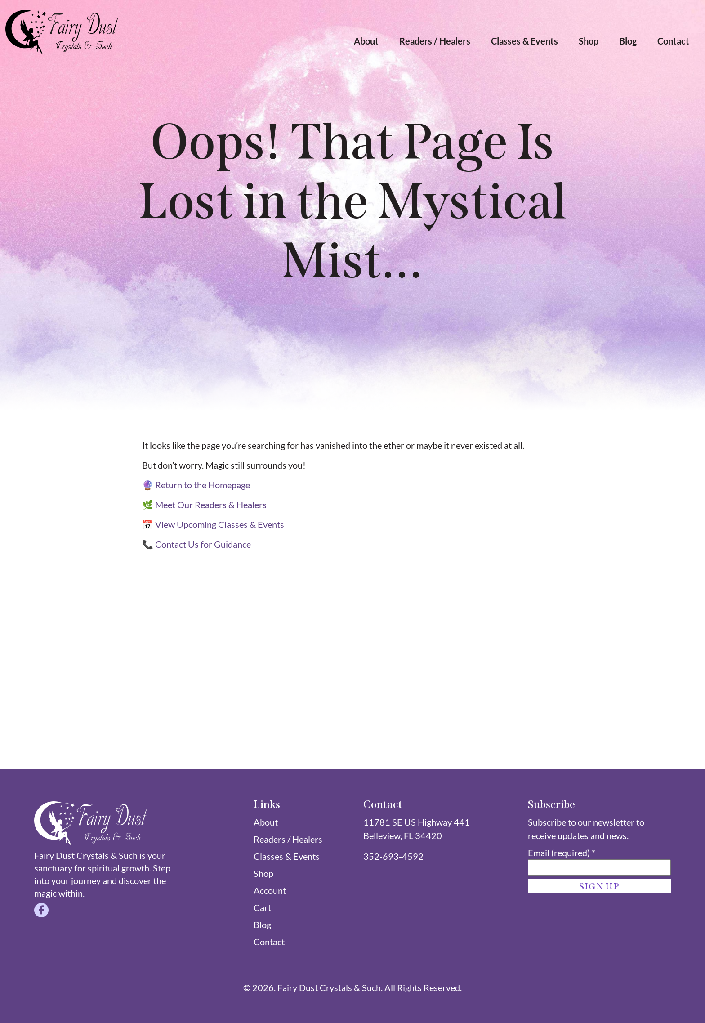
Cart (262, 907)
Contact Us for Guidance (203, 544)
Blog (628, 41)
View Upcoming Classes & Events (219, 524)
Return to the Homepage (202, 484)
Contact (673, 41)
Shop (588, 41)
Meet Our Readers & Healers (211, 504)
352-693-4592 (393, 856)
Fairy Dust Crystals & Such (329, 987)
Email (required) (561, 852)
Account (270, 890)
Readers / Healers (434, 41)
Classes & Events (524, 41)
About (366, 41)
